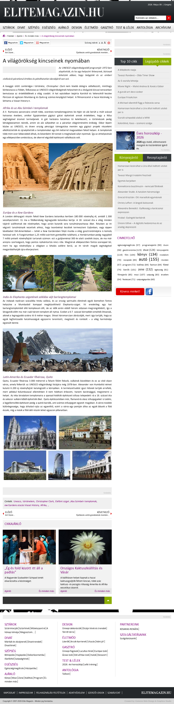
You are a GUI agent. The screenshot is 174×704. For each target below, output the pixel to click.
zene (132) (145, 269)
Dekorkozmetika (35, 655)
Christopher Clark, (45, 501)
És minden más (32, 36)
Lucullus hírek (86, 651)
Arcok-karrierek (78, 641)
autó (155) (149, 259)
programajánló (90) (152, 245)
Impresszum (26, 692)
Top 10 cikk (128, 61)
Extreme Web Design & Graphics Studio (153, 701)
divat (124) (149, 250)
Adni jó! (100, 641)
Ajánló (63, 27)
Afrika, (43, 505)
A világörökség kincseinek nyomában (58, 36)
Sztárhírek (24, 628)
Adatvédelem (77, 692)
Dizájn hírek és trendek (94, 628)
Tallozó (65, 673)
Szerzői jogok (96, 692)
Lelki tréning (90, 664)
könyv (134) (147, 254)
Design (77, 27)
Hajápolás (21, 655)
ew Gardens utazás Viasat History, (22, 505)
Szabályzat (114, 692)
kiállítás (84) (143, 265)
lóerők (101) (129, 270)
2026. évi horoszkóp (72, 664)
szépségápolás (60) (146, 279)
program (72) (129, 265)
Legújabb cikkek (157, 61)
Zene (20, 677)
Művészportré (38, 628)
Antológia (145, 27)
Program (38, 677)
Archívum (163, 27)
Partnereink (129, 624)
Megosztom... (27, 632)
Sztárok (9, 27)
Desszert (102, 655)
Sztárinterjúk (11, 628)
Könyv (8, 677)
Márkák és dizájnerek (15, 641)
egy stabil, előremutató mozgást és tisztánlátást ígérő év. (151, 145)
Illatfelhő (9, 658)
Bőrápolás (10, 655)
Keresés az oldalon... (168, 18)
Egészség (48, 27)
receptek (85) (130, 260)
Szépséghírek (21, 658)
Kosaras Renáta (129, 629)
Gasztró (107, 27)
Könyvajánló (128, 158)
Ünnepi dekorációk (71, 628)
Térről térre (68, 632)
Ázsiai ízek (67, 655)
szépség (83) (153, 275)
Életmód (91, 27)
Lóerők (65, 641)
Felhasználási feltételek (50, 692)
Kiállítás (29, 677)
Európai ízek (100, 651)
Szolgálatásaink (128, 638)
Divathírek (10, 645)
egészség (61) (161, 270)
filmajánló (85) (125, 275)
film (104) (130, 255)
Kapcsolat (9, 692)
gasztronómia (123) (132, 250)
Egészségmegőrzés (14, 668)
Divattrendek (34, 641)
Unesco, (18, 501)
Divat (21, 27)
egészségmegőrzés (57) (129, 245)
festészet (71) (129, 279)
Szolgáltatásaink (133, 634)
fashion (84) (156, 265)
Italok (93, 655)
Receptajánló (157, 158)
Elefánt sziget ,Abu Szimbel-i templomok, (76, 501)
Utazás (91, 641)
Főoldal (10, 36)
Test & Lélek (125, 27)
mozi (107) (139, 275)
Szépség (33, 27)
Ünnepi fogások (70, 651)
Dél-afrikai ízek (81, 655)
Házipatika (30, 668)
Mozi (14, 677)
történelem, (29, 501)
